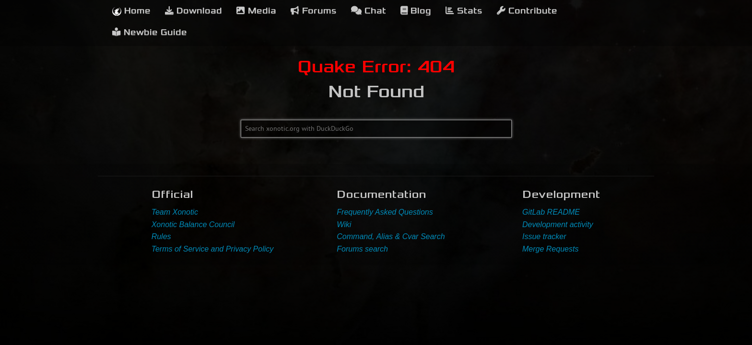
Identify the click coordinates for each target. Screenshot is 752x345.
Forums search (362, 249)
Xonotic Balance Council (193, 224)
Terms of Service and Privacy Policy (213, 249)
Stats (464, 11)
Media (256, 11)
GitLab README (551, 212)
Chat (368, 11)
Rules (161, 236)
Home (131, 11)
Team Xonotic (175, 212)
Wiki (344, 224)
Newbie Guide (149, 32)
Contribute (527, 11)
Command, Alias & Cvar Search (391, 236)
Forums (314, 11)
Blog (415, 11)
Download (193, 11)
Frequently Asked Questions (385, 212)
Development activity (557, 224)
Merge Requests (550, 249)
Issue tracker (544, 236)
